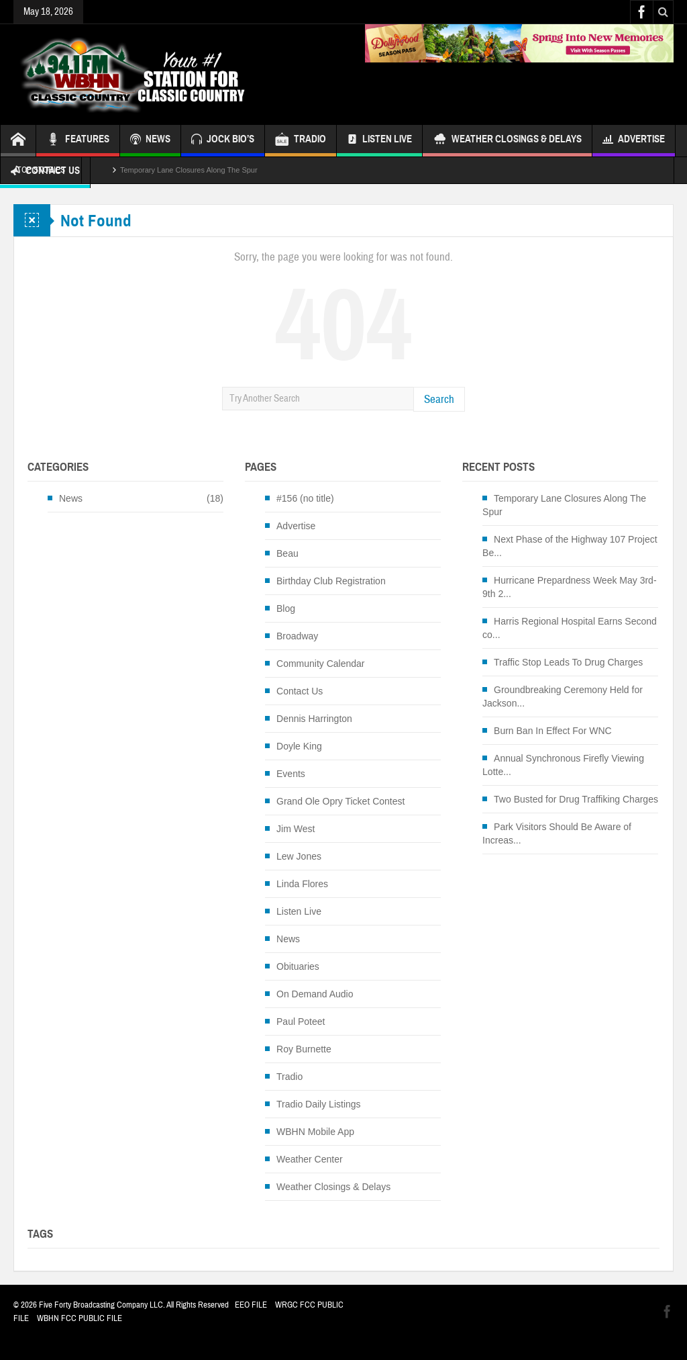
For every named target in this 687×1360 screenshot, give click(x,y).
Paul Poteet (300, 1021)
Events (290, 773)
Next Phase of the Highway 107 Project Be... (569, 546)
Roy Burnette (303, 1049)
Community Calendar (320, 663)
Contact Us (299, 691)
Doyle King (299, 746)
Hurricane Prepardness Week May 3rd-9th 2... (569, 587)
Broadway (297, 636)
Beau (287, 553)
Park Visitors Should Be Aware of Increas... (556, 833)
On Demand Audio (314, 994)
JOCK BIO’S (222, 140)
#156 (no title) (305, 498)
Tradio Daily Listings (318, 1104)
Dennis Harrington (314, 718)
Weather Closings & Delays (507, 140)
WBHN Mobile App (315, 1131)
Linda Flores (302, 883)
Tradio (289, 1076)
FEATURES (77, 140)
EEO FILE (251, 1305)
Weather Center (309, 1159)
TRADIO (300, 140)
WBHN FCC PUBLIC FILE (79, 1318)
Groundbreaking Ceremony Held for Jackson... (562, 696)
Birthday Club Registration (331, 581)
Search (439, 399)
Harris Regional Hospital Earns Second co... (569, 628)
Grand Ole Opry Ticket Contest (340, 801)
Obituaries (297, 966)
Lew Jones (298, 856)
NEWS (150, 140)
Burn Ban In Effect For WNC (553, 730)
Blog (285, 608)
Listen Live (379, 140)
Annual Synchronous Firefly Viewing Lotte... (563, 765)
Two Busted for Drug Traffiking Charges (576, 799)
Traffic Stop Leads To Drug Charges (568, 662)
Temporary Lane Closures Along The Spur (189, 170)
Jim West (295, 828)
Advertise (633, 140)
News (71, 498)
